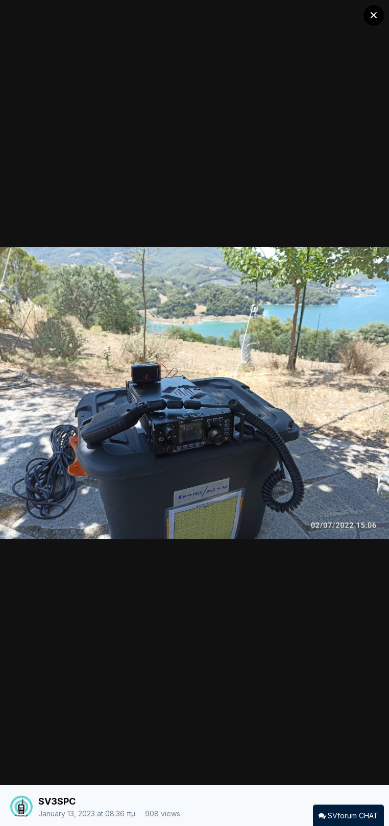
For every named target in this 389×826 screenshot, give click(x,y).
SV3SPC (57, 801)
